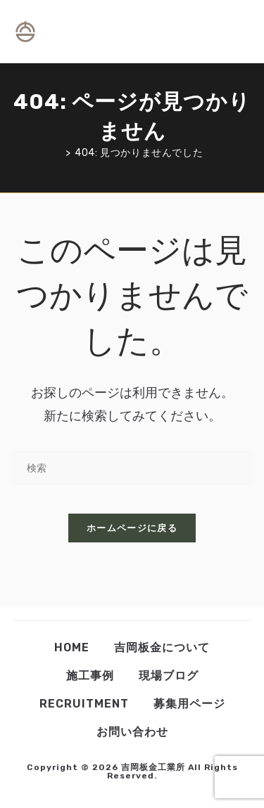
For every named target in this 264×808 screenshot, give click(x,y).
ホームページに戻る (132, 528)
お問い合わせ (132, 731)
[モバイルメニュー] (233, 31)
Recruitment (84, 703)
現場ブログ (169, 675)
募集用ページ (189, 703)
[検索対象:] (245, 31)
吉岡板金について (162, 647)
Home (71, 647)
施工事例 (90, 675)
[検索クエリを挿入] (132, 468)
